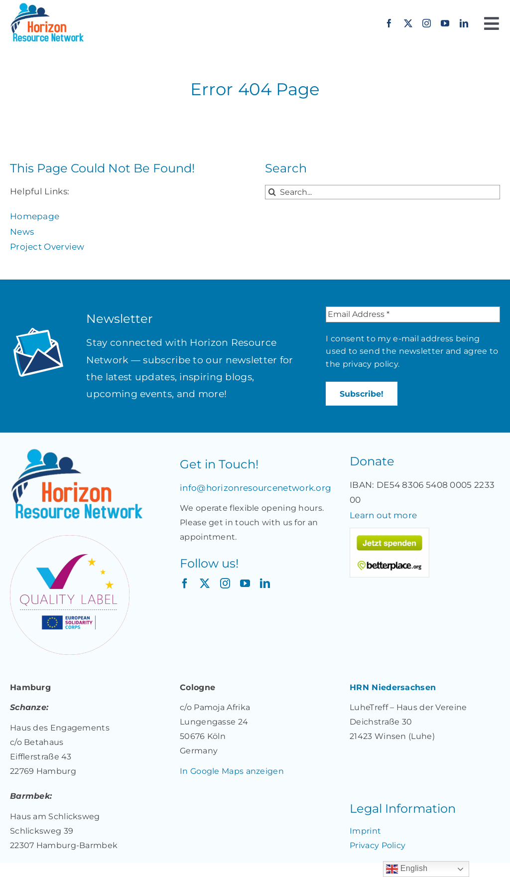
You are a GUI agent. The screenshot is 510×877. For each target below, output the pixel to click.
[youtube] (445, 23)
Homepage (34, 216)
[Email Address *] (413, 314)
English (406, 869)
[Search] (272, 192)
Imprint (365, 831)
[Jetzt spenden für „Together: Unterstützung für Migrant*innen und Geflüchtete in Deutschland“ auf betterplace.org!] (389, 532)
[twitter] (408, 23)
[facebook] (389, 23)
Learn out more (383, 515)
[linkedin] (464, 23)
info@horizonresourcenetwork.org (255, 488)
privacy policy (370, 364)
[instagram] (426, 23)
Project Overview (47, 247)
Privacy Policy (377, 845)
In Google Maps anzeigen (232, 771)
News (22, 232)
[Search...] (382, 192)
